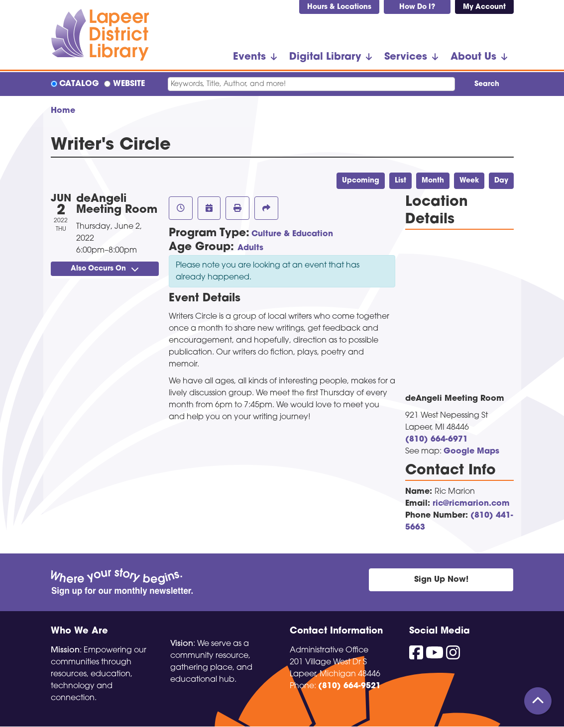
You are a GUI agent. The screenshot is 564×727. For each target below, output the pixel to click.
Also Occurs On (104, 269)
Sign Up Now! (441, 580)
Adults (250, 248)
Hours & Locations (339, 7)
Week (469, 180)
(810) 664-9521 (349, 686)
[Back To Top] (538, 701)
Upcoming (360, 180)
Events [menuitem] (249, 57)
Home (63, 111)
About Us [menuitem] (473, 57)
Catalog (79, 84)
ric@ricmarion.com (471, 504)
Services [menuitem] (405, 57)
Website (129, 84)
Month (433, 180)
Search (486, 84)
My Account (484, 7)
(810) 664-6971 (436, 440)
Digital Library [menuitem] (325, 57)
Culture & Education (292, 234)
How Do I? (417, 7)
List (400, 180)
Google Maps (471, 451)
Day (501, 180)
